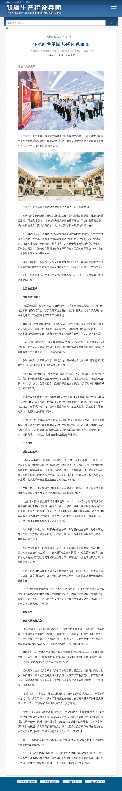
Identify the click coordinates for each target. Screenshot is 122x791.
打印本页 (70, 55)
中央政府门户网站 (21, 2)
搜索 (110, 22)
